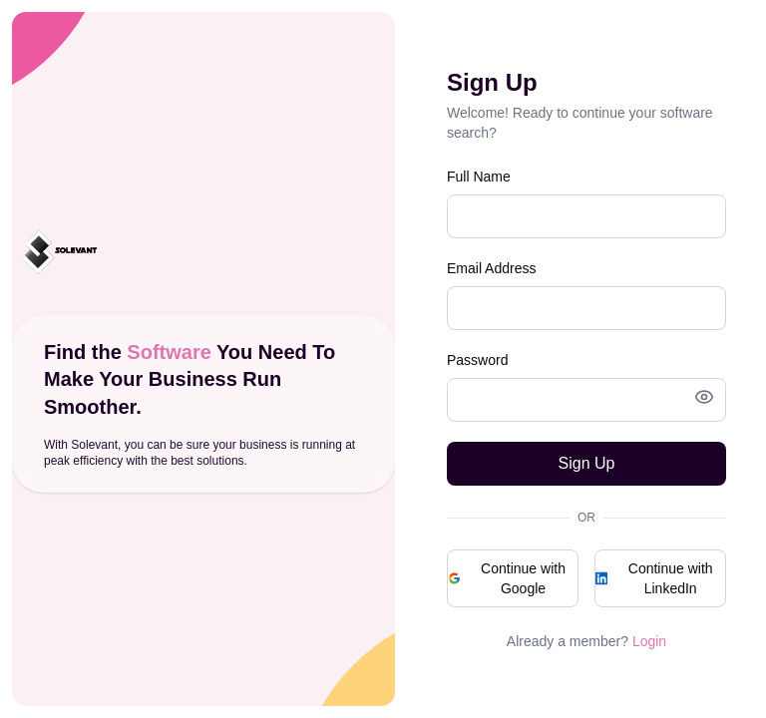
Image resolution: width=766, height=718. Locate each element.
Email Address (491, 268)
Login (649, 641)
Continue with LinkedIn (654, 578)
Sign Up (587, 463)
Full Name (479, 176)
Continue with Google (507, 578)
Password (477, 360)
